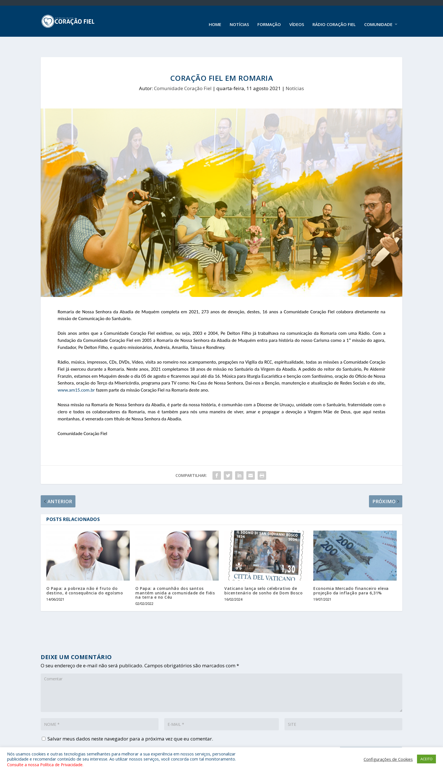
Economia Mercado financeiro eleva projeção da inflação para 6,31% (351, 575)
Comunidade (378, 18)
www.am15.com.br (76, 375)
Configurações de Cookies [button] (388, 759)
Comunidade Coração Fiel (183, 73)
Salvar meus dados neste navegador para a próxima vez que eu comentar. (130, 723)
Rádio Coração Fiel (334, 18)
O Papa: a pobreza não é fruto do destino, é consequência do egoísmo (84, 575)
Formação (269, 18)
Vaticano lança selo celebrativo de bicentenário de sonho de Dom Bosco (263, 575)
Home (215, 18)
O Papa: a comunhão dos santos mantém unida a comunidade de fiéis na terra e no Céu (175, 577)
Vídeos (296, 18)
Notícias (239, 18)
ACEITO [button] (426, 758)
